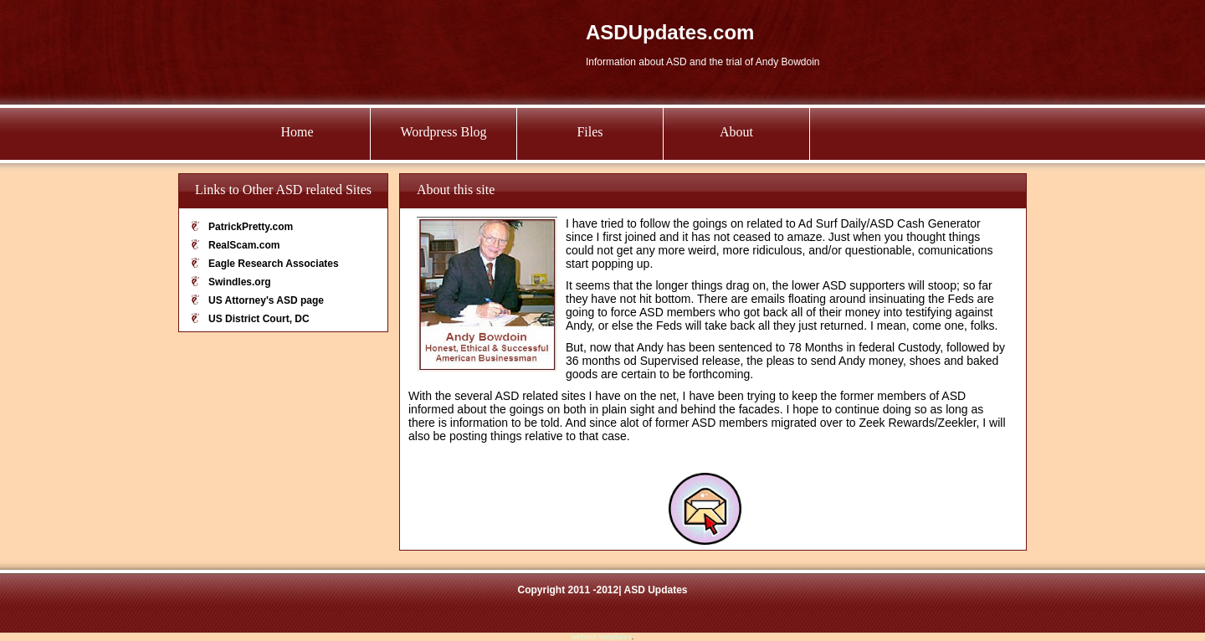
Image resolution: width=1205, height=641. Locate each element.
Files (589, 132)
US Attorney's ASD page (266, 300)
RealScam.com (243, 245)
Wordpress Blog (443, 132)
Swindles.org (239, 282)
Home (296, 132)
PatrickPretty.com (250, 227)
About (736, 132)
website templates (602, 637)
